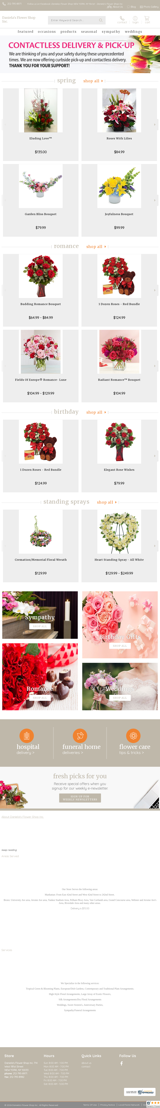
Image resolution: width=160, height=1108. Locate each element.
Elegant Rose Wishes (119, 469)
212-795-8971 (14, 3)
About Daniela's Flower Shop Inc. (22, 817)
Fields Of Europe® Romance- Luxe (41, 379)
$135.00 (41, 152)
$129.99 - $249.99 (119, 573)
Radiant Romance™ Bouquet (119, 379)
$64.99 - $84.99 (41, 317)
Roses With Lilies (119, 138)
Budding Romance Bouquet (41, 304)
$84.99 (119, 152)
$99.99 (119, 227)
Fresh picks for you (80, 781)
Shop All (91, 81)
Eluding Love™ (41, 138)
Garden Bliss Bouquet (41, 214)
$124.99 (119, 317)
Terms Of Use (90, 1104)
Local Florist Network (129, 1104)
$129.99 (41, 573)
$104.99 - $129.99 (40, 393)
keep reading (9, 849)
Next (155, 124)
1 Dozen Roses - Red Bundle (119, 304)
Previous (4, 124)
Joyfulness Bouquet (119, 214)
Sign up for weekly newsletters (80, 798)
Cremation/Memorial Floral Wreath (41, 559)
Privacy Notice (107, 1104)
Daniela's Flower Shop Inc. (18, 19)
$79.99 (41, 227)
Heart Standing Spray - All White (119, 559)
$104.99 (119, 393)
